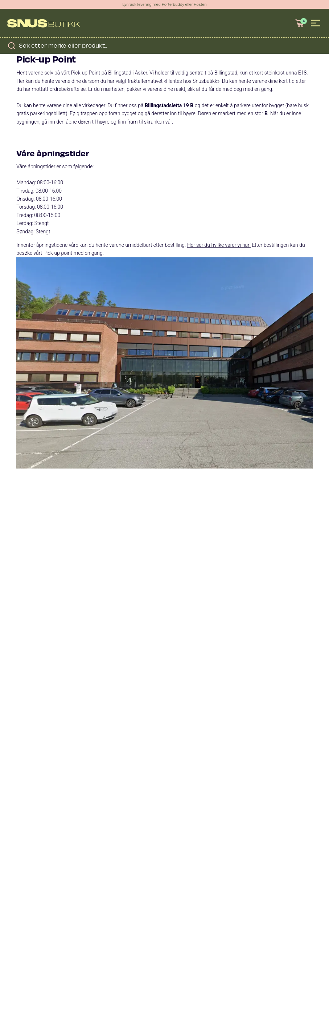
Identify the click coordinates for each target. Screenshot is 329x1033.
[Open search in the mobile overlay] (164, 45)
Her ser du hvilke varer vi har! (219, 245)
